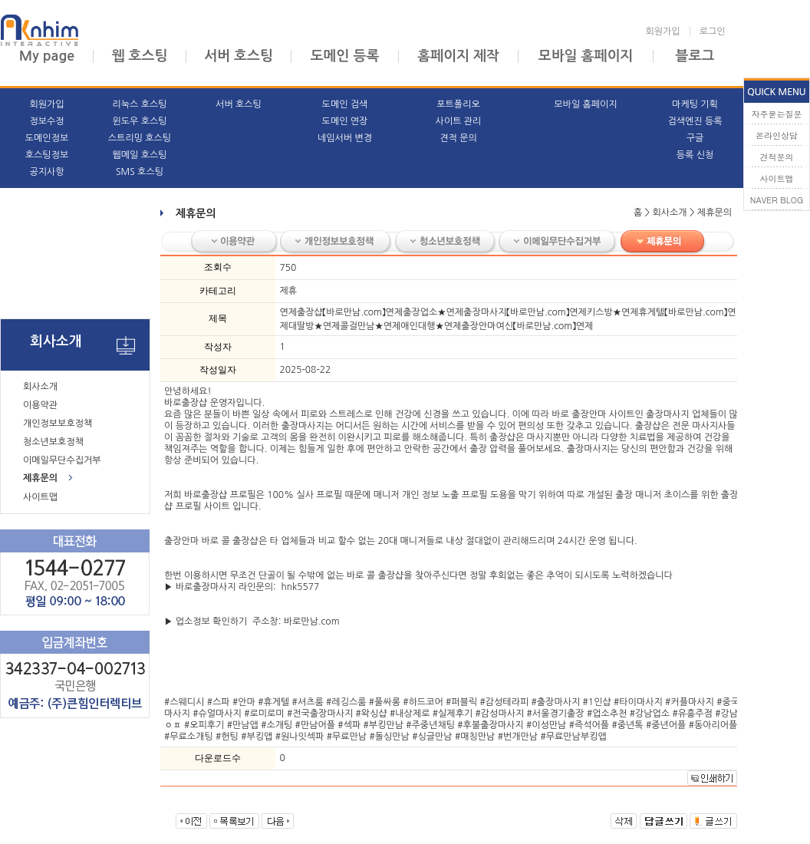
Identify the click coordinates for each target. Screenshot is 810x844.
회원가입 (663, 31)
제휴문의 (40, 478)
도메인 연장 (345, 121)
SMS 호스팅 (139, 171)
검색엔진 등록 (694, 121)
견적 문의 (458, 138)
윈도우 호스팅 (139, 121)
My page (46, 56)
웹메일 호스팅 (139, 155)
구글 (695, 138)
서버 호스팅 (238, 56)
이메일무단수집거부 (62, 460)
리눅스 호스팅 (139, 104)
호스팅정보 (46, 155)
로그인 (713, 31)
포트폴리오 (457, 104)
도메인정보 (46, 138)
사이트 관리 (459, 121)
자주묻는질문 (777, 114)
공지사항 (46, 171)
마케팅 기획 (695, 104)
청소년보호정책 (53, 442)
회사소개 (40, 386)
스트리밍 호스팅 (139, 138)
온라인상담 (777, 135)
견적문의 (777, 157)
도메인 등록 (345, 56)
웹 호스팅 (140, 56)
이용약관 (40, 405)
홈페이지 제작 (458, 56)
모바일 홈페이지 (585, 56)
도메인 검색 (345, 104)
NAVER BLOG (777, 200)
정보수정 (46, 121)
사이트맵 (40, 497)
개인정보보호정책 (57, 423)
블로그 (695, 56)
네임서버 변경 (345, 138)
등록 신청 (695, 155)
